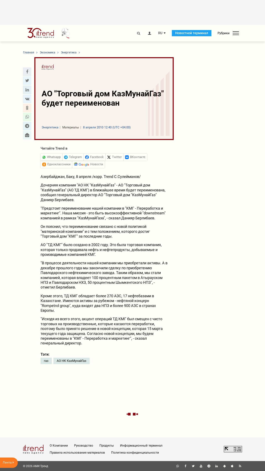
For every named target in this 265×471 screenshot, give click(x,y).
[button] (27, 71)
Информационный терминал (141, 445)
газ (46, 361)
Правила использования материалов (77, 452)
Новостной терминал (191, 33)
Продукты (106, 445)
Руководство (83, 445)
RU (160, 33)
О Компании (59, 445)
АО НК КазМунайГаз (71, 361)
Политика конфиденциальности (135, 452)
